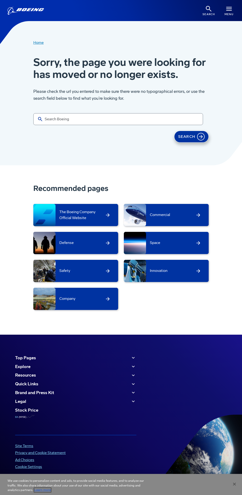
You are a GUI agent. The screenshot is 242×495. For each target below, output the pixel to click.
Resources (75, 375)
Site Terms (24, 446)
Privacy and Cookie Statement (40, 452)
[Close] (234, 484)
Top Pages (75, 358)
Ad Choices (24, 460)
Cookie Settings (28, 466)
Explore (75, 366)
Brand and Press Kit (75, 393)
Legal (75, 401)
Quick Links (75, 384)
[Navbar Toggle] (229, 10)
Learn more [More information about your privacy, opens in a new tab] (42, 490)
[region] (121, 484)
